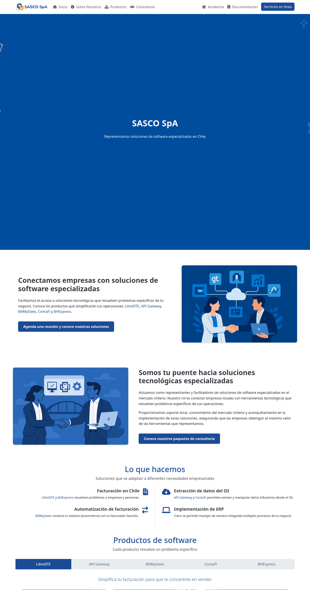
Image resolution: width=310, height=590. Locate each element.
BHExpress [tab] (266, 564)
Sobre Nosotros (86, 7)
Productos (116, 7)
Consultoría (142, 7)
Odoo (178, 516)
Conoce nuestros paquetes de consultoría (179, 438)
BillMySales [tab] (155, 564)
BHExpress (62, 311)
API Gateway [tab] (99, 564)
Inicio (60, 7)
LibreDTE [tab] (43, 564)
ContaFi (44, 311)
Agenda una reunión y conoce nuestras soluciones (66, 326)
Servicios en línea (278, 6)
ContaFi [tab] (211, 564)
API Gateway (151, 306)
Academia (213, 7)
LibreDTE (132, 306)
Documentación (242, 7)
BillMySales (27, 311)
